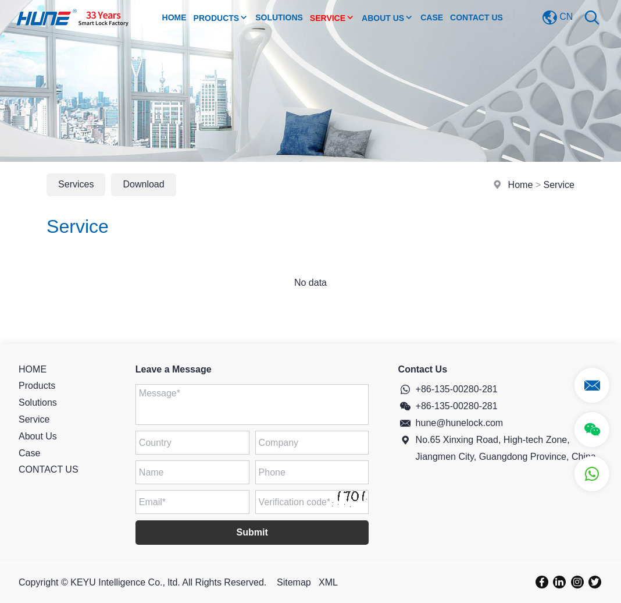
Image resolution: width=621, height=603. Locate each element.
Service (332, 18)
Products (221, 18)
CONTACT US (476, 17)
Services (76, 184)
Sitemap (294, 582)
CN (557, 17)
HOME (33, 369)
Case (431, 17)
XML (328, 582)
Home (174, 17)
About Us (387, 18)
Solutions (279, 17)
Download (143, 184)
